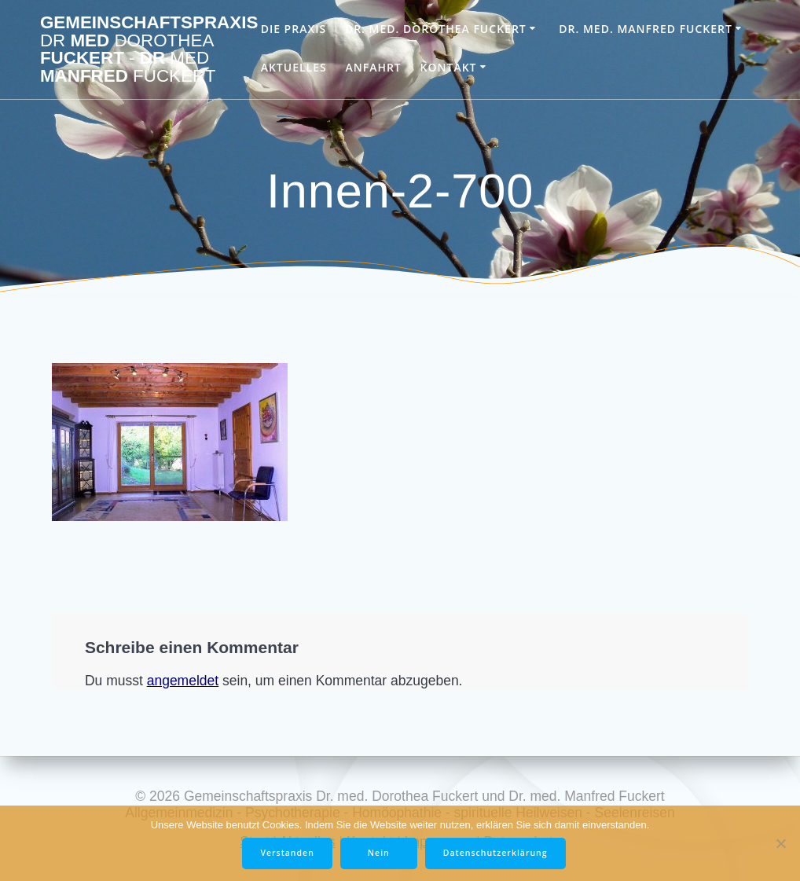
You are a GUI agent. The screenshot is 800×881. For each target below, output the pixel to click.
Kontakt (448, 67)
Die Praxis (293, 28)
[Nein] (780, 843)
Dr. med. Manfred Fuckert (645, 28)
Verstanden (287, 852)
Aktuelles (294, 67)
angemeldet (182, 680)
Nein (379, 852)
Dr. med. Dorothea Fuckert (436, 28)
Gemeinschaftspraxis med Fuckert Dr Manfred (149, 49)
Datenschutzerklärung (495, 852)
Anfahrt (373, 67)
